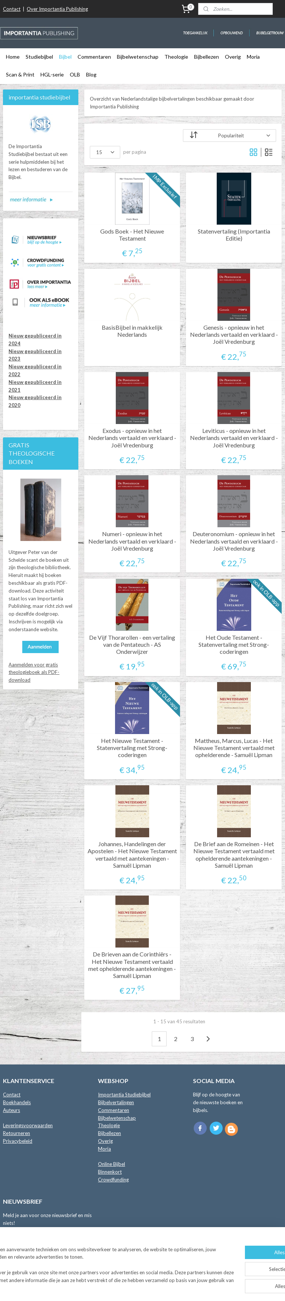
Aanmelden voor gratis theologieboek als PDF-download (34, 672)
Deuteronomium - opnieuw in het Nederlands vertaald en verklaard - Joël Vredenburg (234, 540)
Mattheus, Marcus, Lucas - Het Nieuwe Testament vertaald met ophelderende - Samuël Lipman (234, 747)
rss (138, 1287)
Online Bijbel (111, 1164)
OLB (75, 74)
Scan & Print (20, 74)
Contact (11, 9)
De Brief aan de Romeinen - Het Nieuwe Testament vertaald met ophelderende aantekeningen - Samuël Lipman (234, 854)
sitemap (124, 1287)
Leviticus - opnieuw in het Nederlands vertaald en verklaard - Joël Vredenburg (234, 437)
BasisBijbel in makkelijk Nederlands (132, 331)
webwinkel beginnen (164, 1287)
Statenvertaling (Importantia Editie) (234, 234)
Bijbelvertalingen (116, 1102)
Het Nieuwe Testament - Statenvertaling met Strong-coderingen (132, 747)
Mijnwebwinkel (224, 1287)
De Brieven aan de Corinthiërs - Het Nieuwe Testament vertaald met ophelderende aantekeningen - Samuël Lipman (132, 965)
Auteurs (11, 1110)
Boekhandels (17, 1102)
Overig (233, 56)
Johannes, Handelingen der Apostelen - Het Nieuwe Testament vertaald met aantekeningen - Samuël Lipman (132, 854)
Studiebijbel (39, 56)
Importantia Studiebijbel (124, 1095)
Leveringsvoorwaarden (28, 1125)
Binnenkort (110, 1172)
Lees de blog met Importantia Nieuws (43, 1259)
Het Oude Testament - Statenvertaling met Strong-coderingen (234, 644)
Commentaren (94, 56)
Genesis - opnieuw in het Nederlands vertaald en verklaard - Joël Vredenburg (234, 334)
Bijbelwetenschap (137, 56)
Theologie (176, 56)
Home (13, 56)
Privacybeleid (17, 1141)
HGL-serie (52, 74)
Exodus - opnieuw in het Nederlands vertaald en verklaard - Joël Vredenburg (132, 437)
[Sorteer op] (230, 135)
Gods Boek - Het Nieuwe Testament (132, 234)
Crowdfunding (113, 1180)
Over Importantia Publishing (57, 9)
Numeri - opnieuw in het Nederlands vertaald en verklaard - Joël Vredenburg (132, 540)
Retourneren (16, 1133)
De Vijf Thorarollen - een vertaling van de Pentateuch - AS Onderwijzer (132, 644)
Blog (91, 74)
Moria (253, 56)
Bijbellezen (206, 56)
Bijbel (65, 56)
